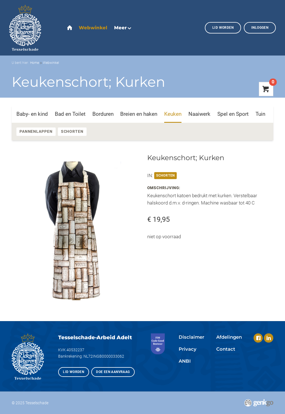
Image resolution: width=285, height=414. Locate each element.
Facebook (258, 338)
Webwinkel (51, 63)
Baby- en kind (32, 114)
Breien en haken (138, 114)
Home (34, 63)
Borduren (103, 114)
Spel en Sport (233, 114)
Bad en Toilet (70, 114)
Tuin (260, 114)
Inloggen (259, 27)
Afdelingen (229, 337)
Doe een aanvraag (113, 372)
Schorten (72, 131)
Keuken (172, 114)
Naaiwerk (199, 114)
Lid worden (223, 27)
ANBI (185, 361)
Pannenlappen (36, 131)
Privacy (187, 349)
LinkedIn (268, 338)
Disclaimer (191, 337)
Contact (225, 349)
